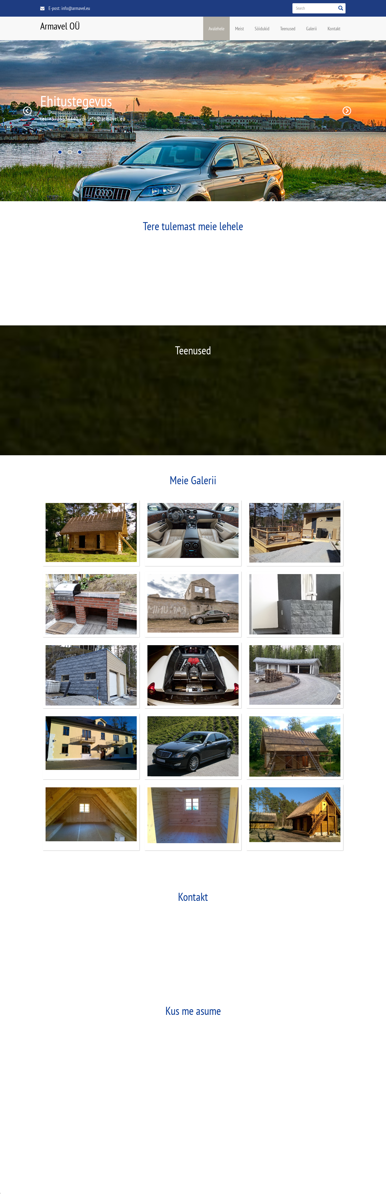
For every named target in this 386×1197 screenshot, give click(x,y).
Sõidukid (262, 28)
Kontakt (334, 28)
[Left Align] (340, 7)
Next (347, 111)
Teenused (287, 28)
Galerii (311, 28)
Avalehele (216, 28)
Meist (239, 28)
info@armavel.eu (75, 8)
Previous (27, 111)
